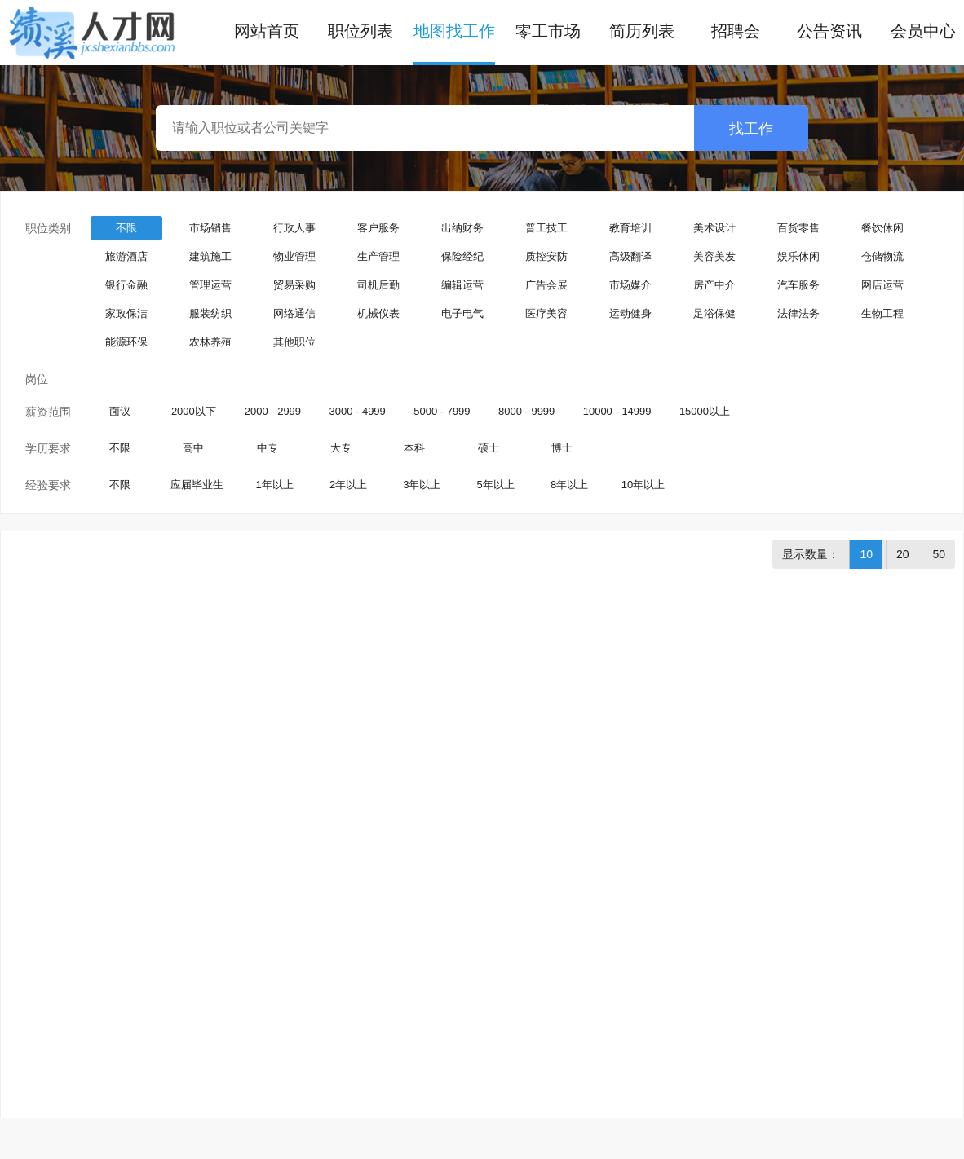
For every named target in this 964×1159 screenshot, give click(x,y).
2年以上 (348, 484)
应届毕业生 (196, 484)
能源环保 (126, 342)
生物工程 (882, 313)
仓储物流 (882, 256)
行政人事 (294, 228)
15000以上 (704, 411)
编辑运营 (462, 285)
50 (938, 554)
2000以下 (193, 411)
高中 (193, 448)
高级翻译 (630, 256)
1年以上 (275, 484)
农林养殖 (210, 342)
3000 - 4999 (357, 411)
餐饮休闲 (882, 228)
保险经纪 (462, 256)
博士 (562, 448)
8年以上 (569, 484)
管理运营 (210, 285)
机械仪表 (378, 313)
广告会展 (546, 285)
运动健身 (630, 313)
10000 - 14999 (617, 411)
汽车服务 (798, 285)
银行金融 (126, 285)
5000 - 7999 (441, 411)
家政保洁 (126, 313)
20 (902, 554)
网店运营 (882, 285)
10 (866, 554)
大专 (341, 448)
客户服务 (378, 228)
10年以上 (643, 484)
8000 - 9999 (526, 411)
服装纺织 (210, 313)
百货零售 (798, 228)
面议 (119, 411)
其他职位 (294, 342)
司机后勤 (378, 285)
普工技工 (546, 228)
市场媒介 (630, 285)
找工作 (751, 129)
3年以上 (421, 484)
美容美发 (714, 256)
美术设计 (714, 228)
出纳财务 (462, 228)
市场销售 (210, 228)
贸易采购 (294, 285)
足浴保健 (714, 313)
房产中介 (714, 285)
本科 (414, 448)
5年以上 (496, 484)
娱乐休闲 (798, 256)
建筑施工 (210, 256)
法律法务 (798, 313)
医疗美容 (546, 313)
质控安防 (546, 256)
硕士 (488, 448)
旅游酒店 (126, 256)
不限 (126, 228)
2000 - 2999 (273, 411)
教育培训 (630, 228)
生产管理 (378, 256)
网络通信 (294, 313)
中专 (267, 448)
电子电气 (462, 313)
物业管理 (294, 256)
